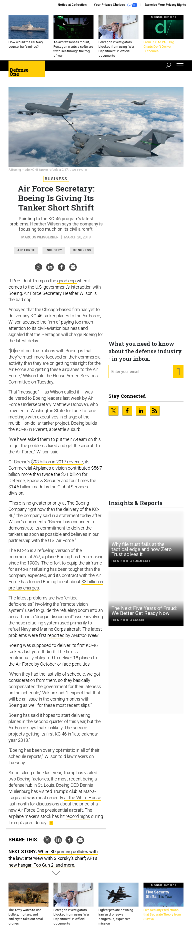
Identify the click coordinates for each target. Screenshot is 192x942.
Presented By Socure (128, 623)
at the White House (82, 801)
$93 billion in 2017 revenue (57, 465)
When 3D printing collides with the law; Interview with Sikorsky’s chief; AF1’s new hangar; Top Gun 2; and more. (53, 862)
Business (56, 182)
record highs (78, 820)
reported (56, 639)
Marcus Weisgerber (39, 241)
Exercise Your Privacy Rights (165, 4)
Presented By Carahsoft (131, 564)
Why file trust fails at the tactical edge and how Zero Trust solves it (142, 553)
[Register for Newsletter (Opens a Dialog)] (178, 375)
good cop (67, 284)
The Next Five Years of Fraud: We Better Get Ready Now (144, 614)
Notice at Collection (72, 4)
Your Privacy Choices (115, 5)
